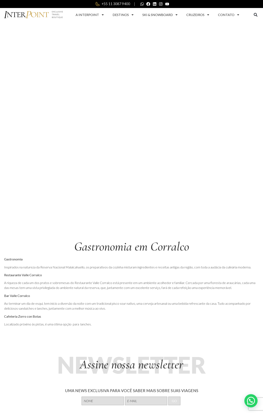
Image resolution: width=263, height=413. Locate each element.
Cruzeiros (198, 15)
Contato (229, 15)
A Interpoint (90, 15)
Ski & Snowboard (160, 15)
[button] (255, 15)
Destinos (123, 15)
